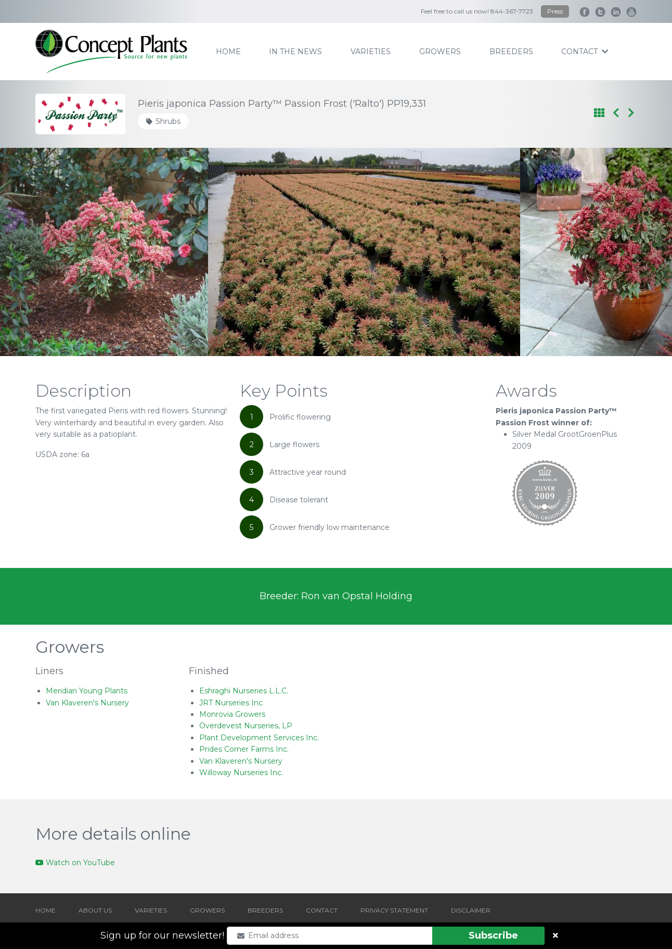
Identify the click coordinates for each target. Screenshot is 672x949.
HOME (45, 910)
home (228, 51)
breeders (511, 51)
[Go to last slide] (50, 252)
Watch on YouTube (75, 862)
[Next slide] (621, 252)
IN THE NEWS (295, 51)
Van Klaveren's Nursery (87, 702)
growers (440, 51)
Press (555, 11)
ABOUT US (95, 910)
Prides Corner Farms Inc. (244, 749)
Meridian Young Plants (86, 690)
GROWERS (207, 910)
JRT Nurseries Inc (231, 702)
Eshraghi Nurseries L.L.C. (243, 690)
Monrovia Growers (232, 714)
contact (584, 51)
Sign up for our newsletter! (162, 935)
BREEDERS (265, 910)
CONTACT (322, 910)
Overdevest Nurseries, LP (245, 725)
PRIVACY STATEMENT (394, 910)
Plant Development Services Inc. (259, 737)
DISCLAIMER (470, 910)
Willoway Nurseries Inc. (241, 772)
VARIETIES (151, 910)
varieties (371, 51)
